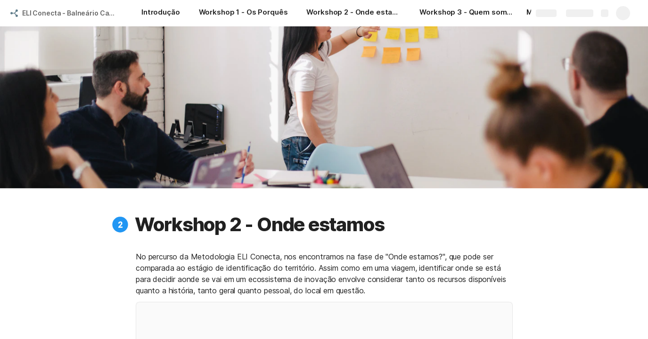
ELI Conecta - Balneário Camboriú (72, 13)
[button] (120, 224)
